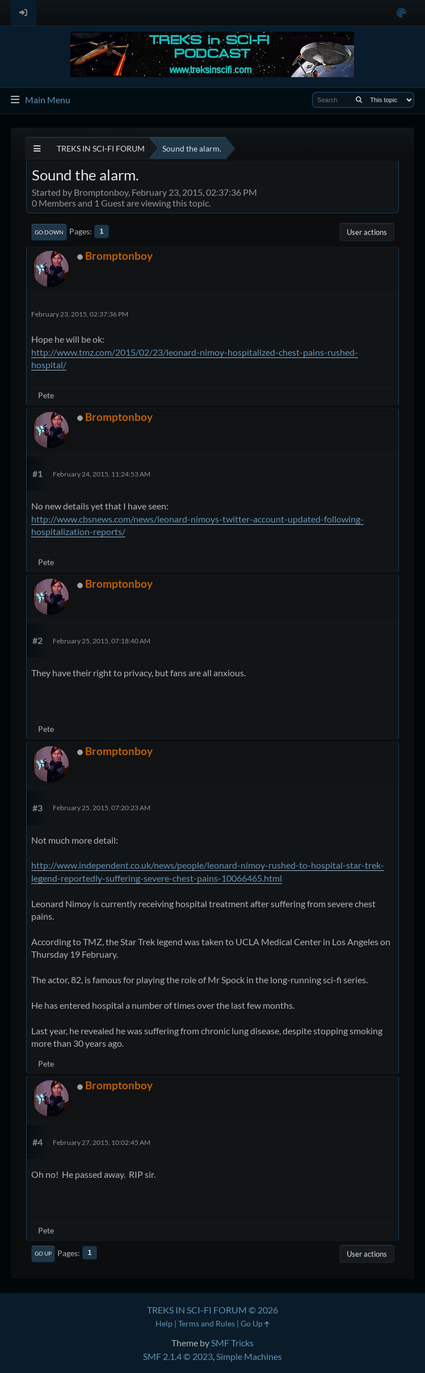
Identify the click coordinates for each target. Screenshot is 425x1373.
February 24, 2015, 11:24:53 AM (101, 474)
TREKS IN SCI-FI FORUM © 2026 (212, 1309)
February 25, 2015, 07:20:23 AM (101, 807)
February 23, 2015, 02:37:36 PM (79, 314)
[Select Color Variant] (401, 13)
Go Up (43, 1253)
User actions (367, 232)
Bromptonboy (119, 255)
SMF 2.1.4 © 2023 (178, 1356)
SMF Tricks (232, 1342)
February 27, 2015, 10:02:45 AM (101, 1142)
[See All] (37, 148)
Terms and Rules (206, 1323)
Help (163, 1323)
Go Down (49, 232)
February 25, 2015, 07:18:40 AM (101, 641)
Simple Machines (249, 1356)
